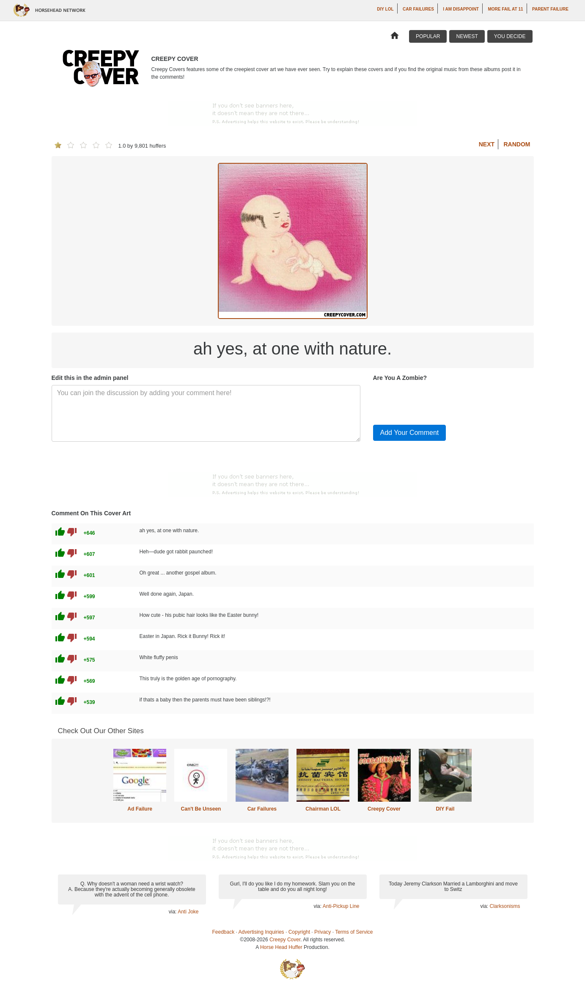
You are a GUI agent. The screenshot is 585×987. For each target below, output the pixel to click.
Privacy (322, 932)
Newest (467, 36)
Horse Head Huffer (281, 947)
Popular (428, 36)
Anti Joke (188, 912)
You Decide (510, 36)
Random (517, 144)
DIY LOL (385, 9)
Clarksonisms (504, 906)
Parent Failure (550, 9)
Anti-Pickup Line (341, 906)
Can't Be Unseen (201, 809)
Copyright (299, 932)
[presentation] (437, 401)
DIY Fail (445, 809)
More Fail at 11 (505, 9)
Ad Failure (139, 809)
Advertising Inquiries (261, 932)
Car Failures (418, 9)
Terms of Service (354, 932)
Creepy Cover (384, 809)
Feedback (223, 932)
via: (173, 912)
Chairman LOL (323, 809)
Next (486, 144)
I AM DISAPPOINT (461, 9)
